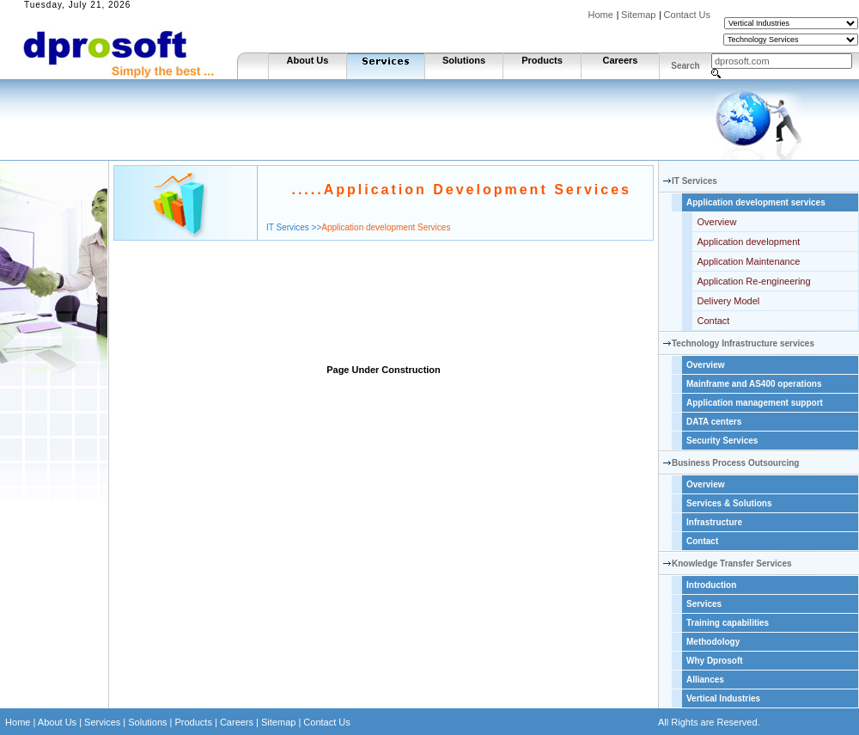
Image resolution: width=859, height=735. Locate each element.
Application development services (755, 202)
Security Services (722, 440)
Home (600, 14)
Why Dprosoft (714, 660)
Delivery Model (729, 301)
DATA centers (713, 421)
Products (542, 60)
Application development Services (385, 227)
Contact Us (687, 14)
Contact (714, 320)
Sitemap (638, 14)
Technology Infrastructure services (743, 343)
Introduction (711, 585)
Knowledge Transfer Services (732, 563)
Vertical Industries (723, 698)
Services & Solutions (728, 503)
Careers (620, 60)
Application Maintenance (749, 261)
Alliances (705, 679)
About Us (308, 60)
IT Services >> (293, 227)
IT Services (694, 181)
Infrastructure (714, 522)
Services (704, 604)
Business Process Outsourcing (735, 463)
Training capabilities (727, 623)
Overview (717, 222)
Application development (749, 241)
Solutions (463, 60)
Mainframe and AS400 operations (753, 384)
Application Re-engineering (754, 281)
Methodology (713, 641)
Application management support (754, 402)
